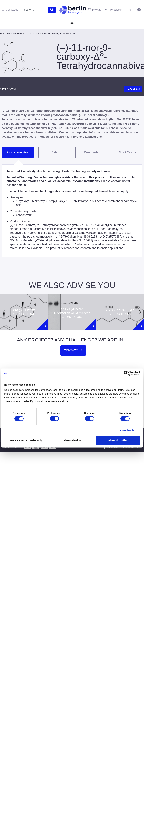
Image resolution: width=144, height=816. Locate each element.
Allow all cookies (118, 440)
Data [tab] (54, 152)
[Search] (52, 10)
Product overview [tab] (18, 152)
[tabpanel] (72, 210)
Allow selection (72, 440)
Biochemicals (15, 33)
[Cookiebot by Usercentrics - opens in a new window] (126, 373)
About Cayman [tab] (127, 152)
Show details (126, 430)
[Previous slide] (4, 312)
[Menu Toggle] (72, 23)
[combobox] (35, 10)
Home (3, 33)
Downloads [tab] (91, 152)
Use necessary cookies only (26, 440)
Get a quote (133, 88)
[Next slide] (140, 312)
